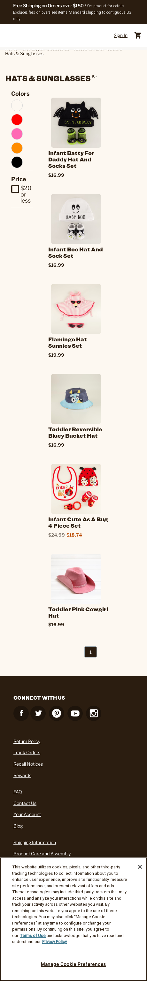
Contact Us (24, 803)
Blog (18, 826)
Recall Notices (28, 764)
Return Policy (26, 741)
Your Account (27, 814)
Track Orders (26, 752)
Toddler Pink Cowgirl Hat (78, 612)
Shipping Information (34, 842)
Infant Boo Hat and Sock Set (75, 252)
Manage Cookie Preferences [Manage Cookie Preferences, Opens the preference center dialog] (73, 964)
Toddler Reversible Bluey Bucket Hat (75, 432)
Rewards (22, 775)
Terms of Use (33, 935)
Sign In (121, 35)
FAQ (17, 791)
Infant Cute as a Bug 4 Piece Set (78, 522)
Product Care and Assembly (42, 853)
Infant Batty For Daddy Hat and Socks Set (71, 159)
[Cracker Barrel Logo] (71, 35)
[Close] (140, 867)
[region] (73, 919)
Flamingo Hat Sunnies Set (67, 342)
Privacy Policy (54, 941)
